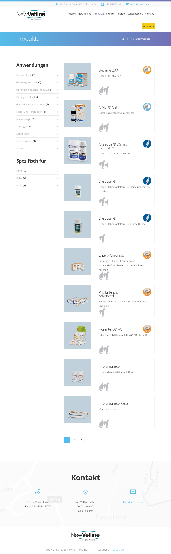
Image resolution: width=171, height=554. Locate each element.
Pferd (21, 185)
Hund (21, 170)
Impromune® (109, 366)
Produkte (99, 13)
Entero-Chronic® (111, 255)
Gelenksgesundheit (28, 82)
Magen (22, 148)
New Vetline (84, 13)
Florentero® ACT (111, 329)
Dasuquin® (107, 181)
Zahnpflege (24, 133)
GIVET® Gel (108, 107)
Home (72, 13)
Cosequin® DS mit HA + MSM (112, 146)
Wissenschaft (135, 13)
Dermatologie (25, 75)
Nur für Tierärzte (116, 13)
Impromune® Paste (113, 403)
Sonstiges (23, 126)
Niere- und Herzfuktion (31, 111)
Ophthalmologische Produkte (34, 89)
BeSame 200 (108, 70)
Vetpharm (148, 26)
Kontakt (149, 13)
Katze (21, 178)
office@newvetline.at (140, 4)
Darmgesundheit (27, 97)
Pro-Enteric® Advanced (108, 294)
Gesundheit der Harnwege (32, 104)
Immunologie (25, 119)
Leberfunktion (26, 141)
